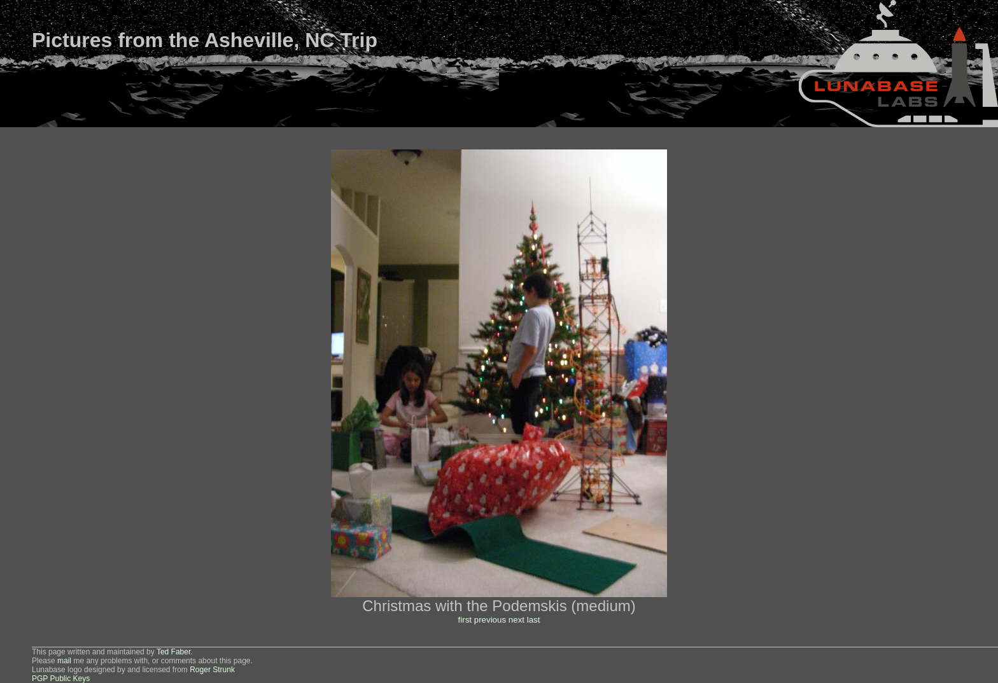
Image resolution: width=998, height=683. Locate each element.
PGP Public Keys (61, 678)
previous (490, 619)
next (516, 619)
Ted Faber (173, 651)
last (533, 619)
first (465, 619)
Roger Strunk (212, 669)
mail (64, 660)
